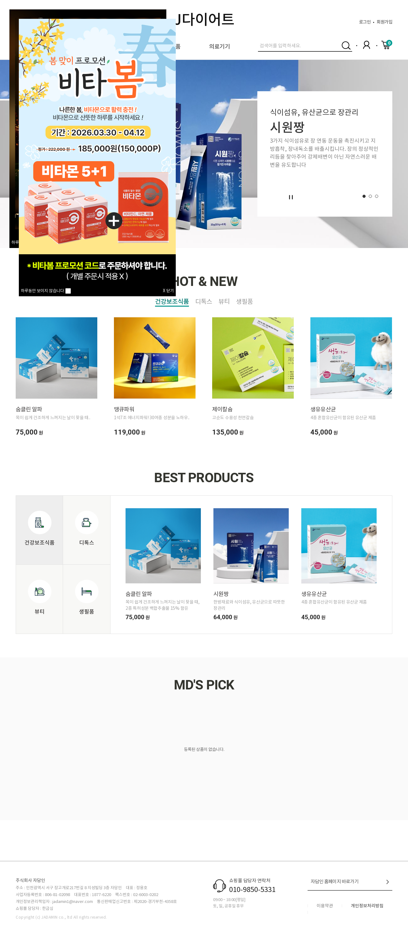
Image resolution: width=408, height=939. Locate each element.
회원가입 (384, 22)
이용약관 (325, 906)
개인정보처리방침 (367, 906)
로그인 (365, 22)
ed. (104, 917)
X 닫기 (168, 290)
